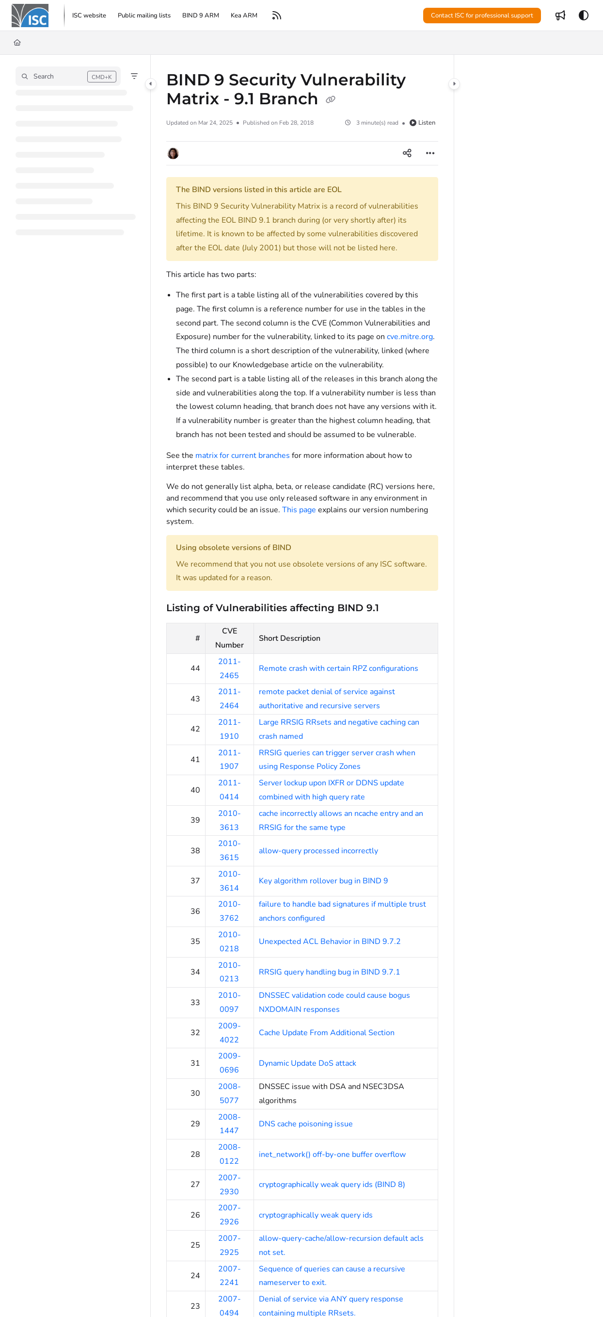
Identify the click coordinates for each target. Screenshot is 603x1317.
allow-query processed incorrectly (318, 850)
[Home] (17, 43)
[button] (30, 15)
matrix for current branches (242, 455)
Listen (422, 122)
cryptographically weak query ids (316, 1215)
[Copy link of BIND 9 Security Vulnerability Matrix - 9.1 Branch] (330, 100)
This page (299, 509)
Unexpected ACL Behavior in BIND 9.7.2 (330, 941)
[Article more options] (430, 153)
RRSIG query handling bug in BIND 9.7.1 (329, 972)
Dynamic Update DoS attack (307, 1063)
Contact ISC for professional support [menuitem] (482, 15)
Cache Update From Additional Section (327, 1032)
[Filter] (134, 76)
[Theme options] (583, 15)
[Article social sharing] (407, 153)
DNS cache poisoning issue (306, 1124)
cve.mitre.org (410, 336)
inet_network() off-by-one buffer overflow (332, 1154)
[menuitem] (89, 15)
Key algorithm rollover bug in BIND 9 (323, 881)
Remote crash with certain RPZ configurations (338, 668)
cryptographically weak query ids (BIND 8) (332, 1184)
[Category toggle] (151, 84)
